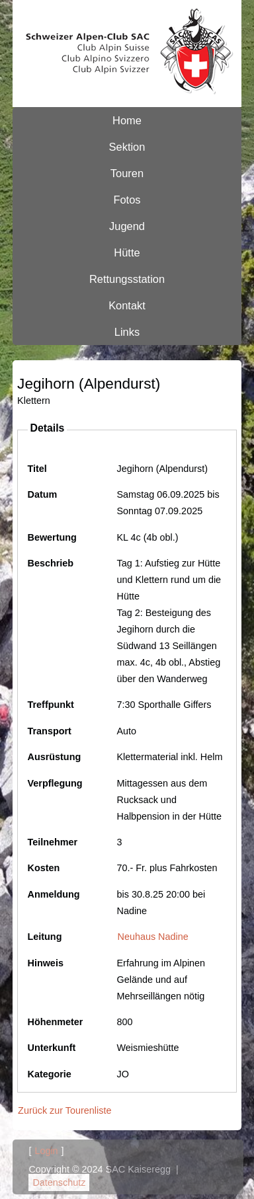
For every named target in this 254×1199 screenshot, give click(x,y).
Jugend (127, 226)
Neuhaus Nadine (153, 936)
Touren (127, 173)
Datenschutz (58, 1182)
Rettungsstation (127, 279)
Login (46, 1150)
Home (127, 120)
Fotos (126, 200)
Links (127, 332)
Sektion (127, 147)
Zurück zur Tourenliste (64, 1110)
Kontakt (127, 305)
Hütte (127, 252)
